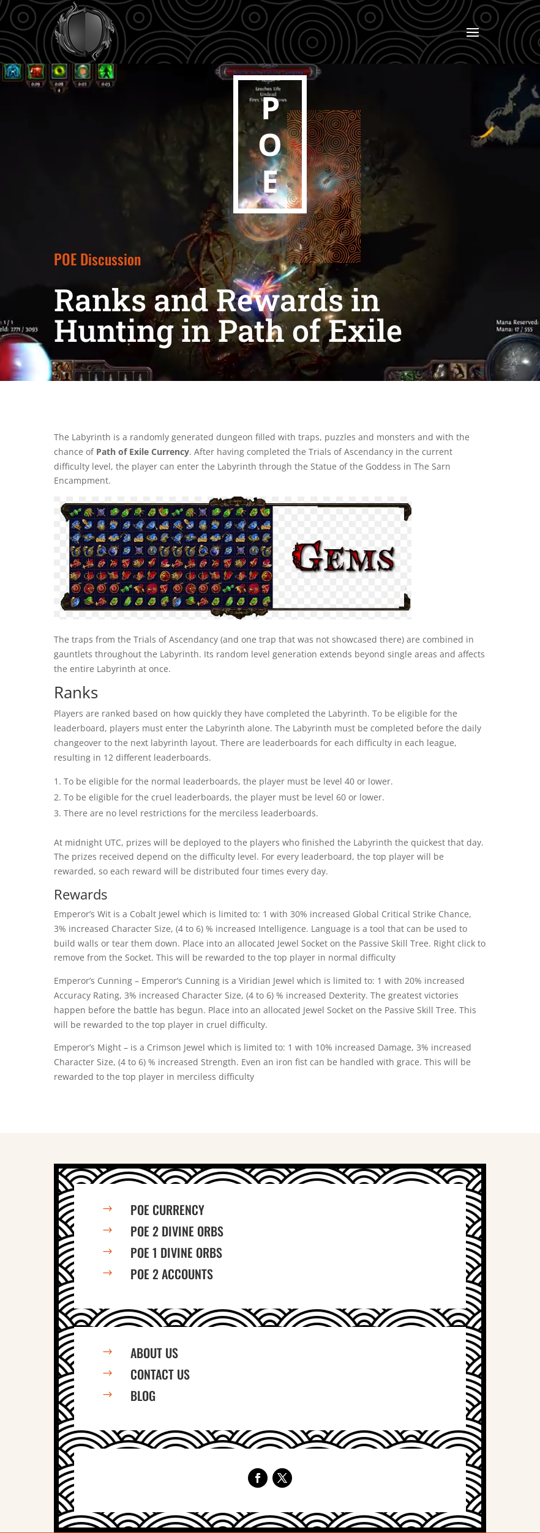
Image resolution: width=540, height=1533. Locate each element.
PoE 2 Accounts (171, 1274)
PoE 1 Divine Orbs (176, 1252)
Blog (143, 1395)
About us (154, 1352)
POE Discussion (97, 259)
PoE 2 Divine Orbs (176, 1231)
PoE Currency (167, 1209)
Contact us (160, 1374)
